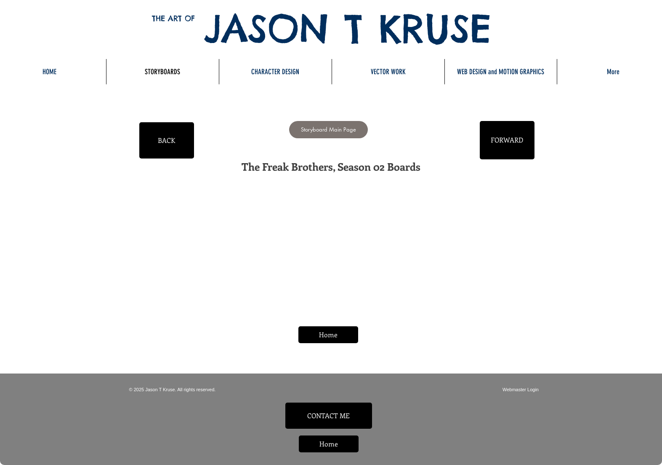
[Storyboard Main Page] (328, 129)
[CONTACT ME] (328, 416)
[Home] (328, 334)
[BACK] (166, 140)
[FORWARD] (507, 140)
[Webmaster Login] (521, 389)
